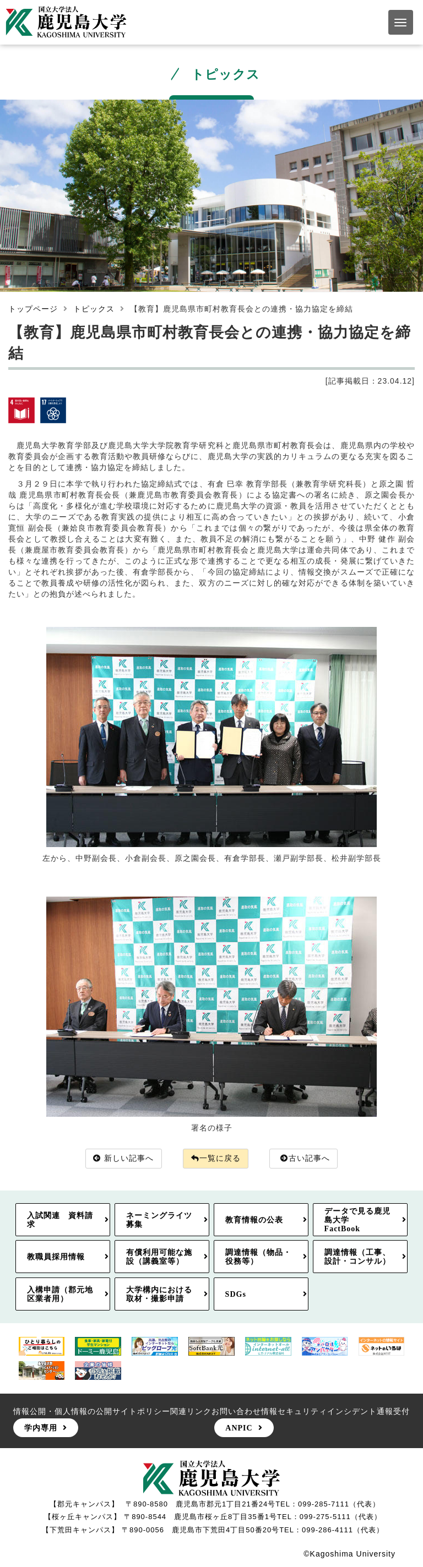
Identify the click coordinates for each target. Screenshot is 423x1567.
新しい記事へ (123, 1158)
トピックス (94, 308)
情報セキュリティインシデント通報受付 (335, 1411)
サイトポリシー (141, 1411)
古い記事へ (305, 1158)
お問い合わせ (236, 1411)
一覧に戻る (216, 1158)
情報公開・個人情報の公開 (62, 1411)
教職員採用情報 (56, 1257)
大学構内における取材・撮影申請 (159, 1294)
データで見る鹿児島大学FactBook (357, 1220)
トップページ (33, 308)
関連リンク (191, 1411)
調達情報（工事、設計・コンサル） (357, 1257)
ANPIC (238, 1428)
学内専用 (40, 1428)
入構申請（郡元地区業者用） (60, 1294)
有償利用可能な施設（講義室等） (159, 1257)
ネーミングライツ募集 (159, 1220)
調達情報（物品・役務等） (258, 1257)
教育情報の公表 (254, 1220)
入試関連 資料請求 (60, 1220)
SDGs (235, 1294)
